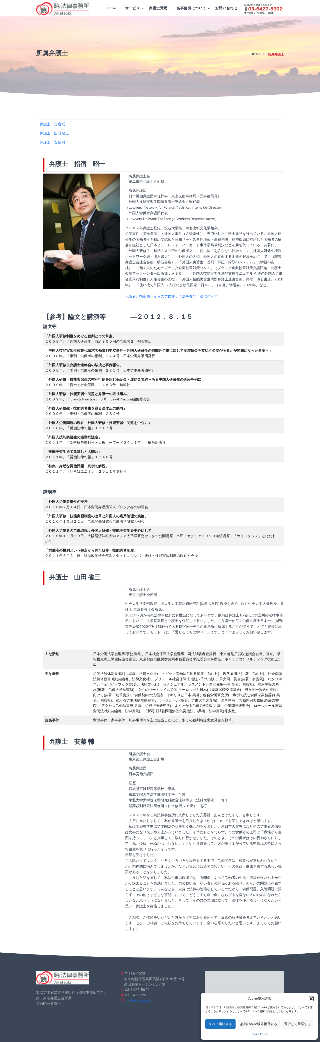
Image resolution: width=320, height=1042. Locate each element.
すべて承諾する (220, 1024)
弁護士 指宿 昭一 (54, 124)
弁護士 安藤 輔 (53, 142)
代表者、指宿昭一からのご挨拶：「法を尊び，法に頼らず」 (173, 296)
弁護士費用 (158, 8)
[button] (311, 998)
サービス (132, 8)
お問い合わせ (226, 8)
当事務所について (191, 8)
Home (111, 8)
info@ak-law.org (137, 1000)
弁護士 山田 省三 (54, 133)
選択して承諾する (297, 1024)
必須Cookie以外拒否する (258, 1024)
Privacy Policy (259, 1034)
